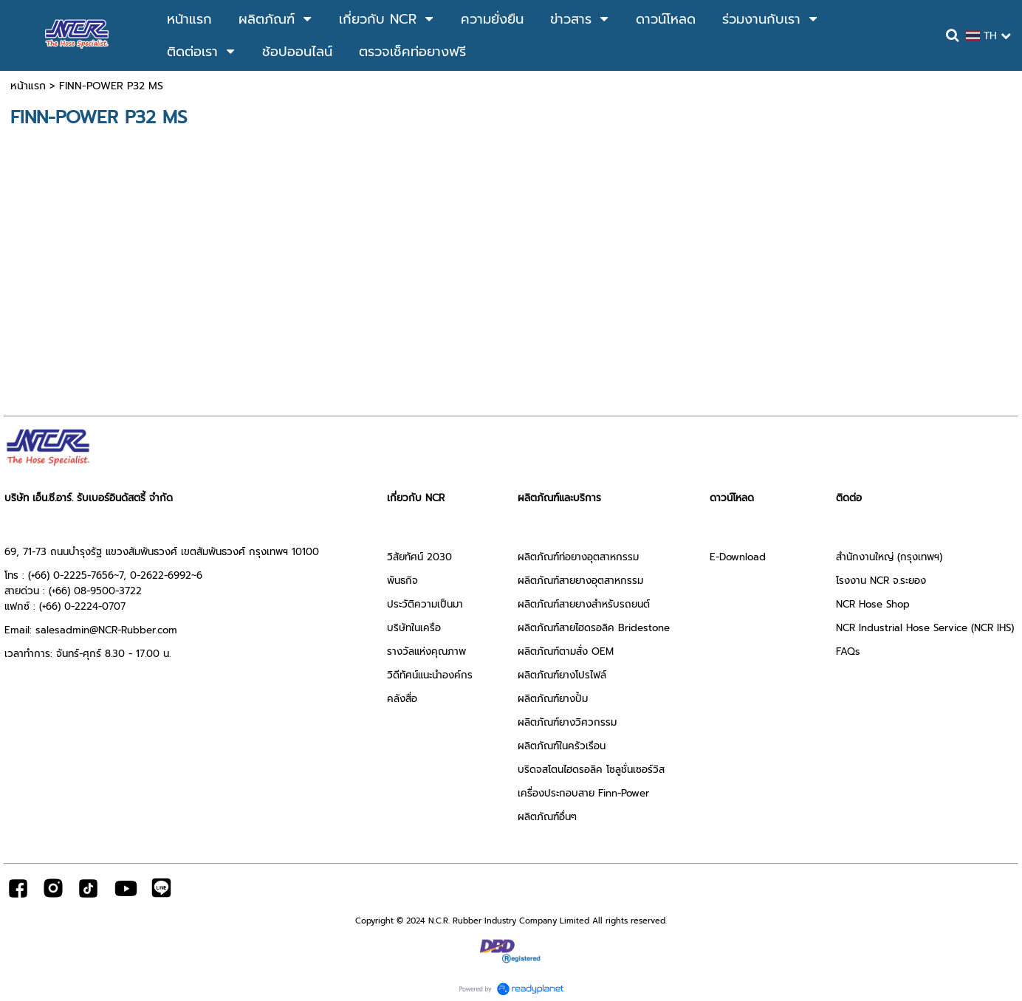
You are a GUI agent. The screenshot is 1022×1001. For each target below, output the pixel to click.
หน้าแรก (28, 86)
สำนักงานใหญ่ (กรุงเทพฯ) (889, 557)
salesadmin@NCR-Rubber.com (106, 630)
